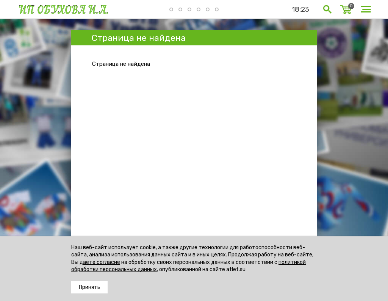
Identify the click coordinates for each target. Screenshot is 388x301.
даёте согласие (100, 262)
